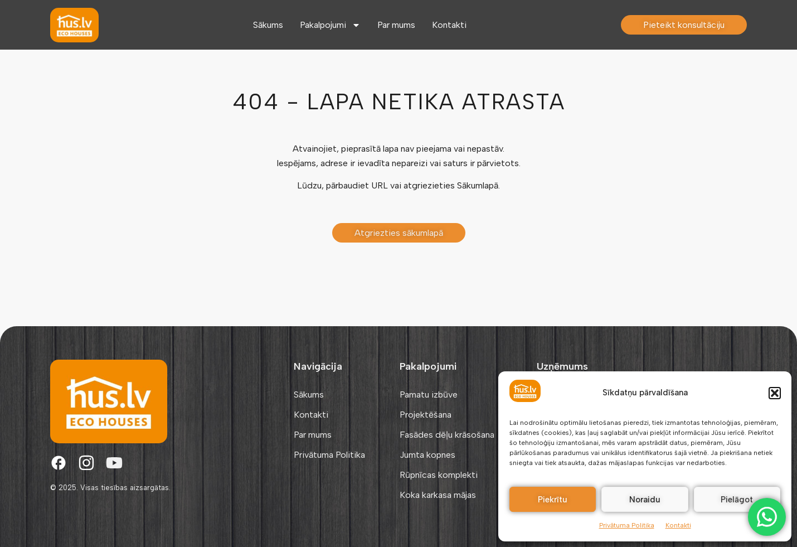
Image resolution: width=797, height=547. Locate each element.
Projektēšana (425, 414)
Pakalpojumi (330, 25)
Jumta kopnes (427, 454)
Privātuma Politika (626, 525)
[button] (774, 393)
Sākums (268, 25)
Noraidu (644, 500)
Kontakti (678, 525)
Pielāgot (737, 500)
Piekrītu (552, 500)
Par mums (396, 25)
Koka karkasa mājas (438, 495)
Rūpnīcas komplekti (439, 474)
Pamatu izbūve (429, 394)
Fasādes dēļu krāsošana (447, 434)
